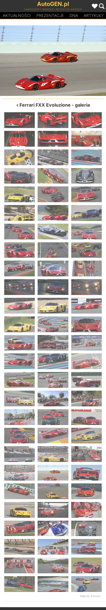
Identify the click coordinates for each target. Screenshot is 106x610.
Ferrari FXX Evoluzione (45, 105)
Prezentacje (50, 15)
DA (74, 15)
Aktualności (17, 15)
